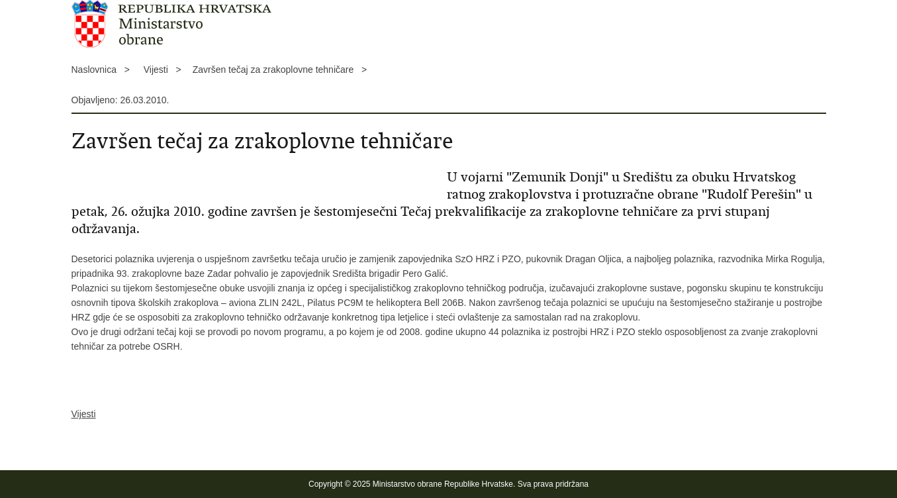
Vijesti (83, 414)
